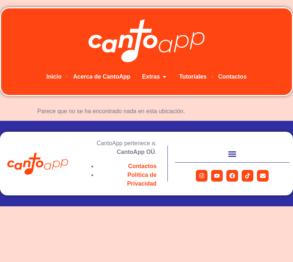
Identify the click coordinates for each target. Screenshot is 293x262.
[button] (232, 153)
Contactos (142, 166)
